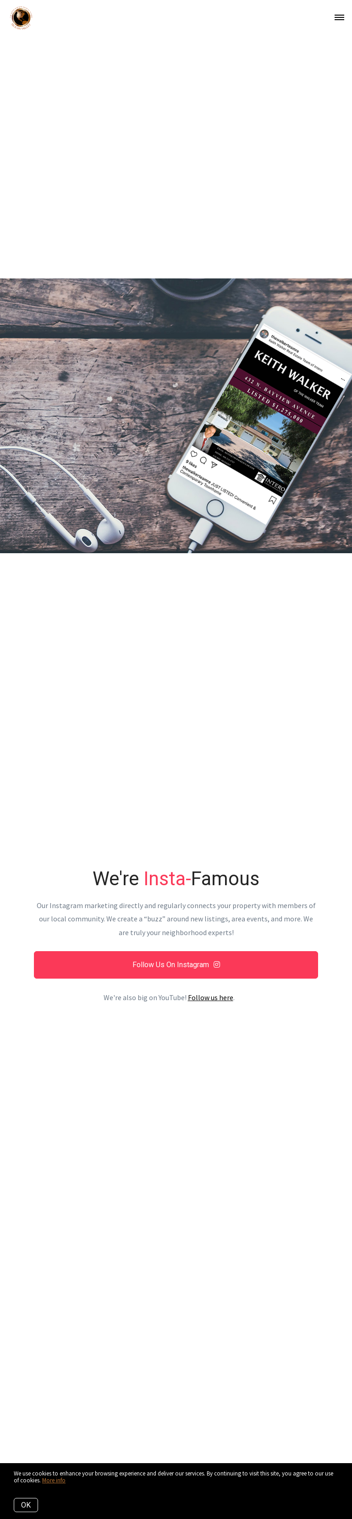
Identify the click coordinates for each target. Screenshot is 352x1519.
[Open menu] (339, 18)
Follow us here (210, 997)
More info (54, 1480)
